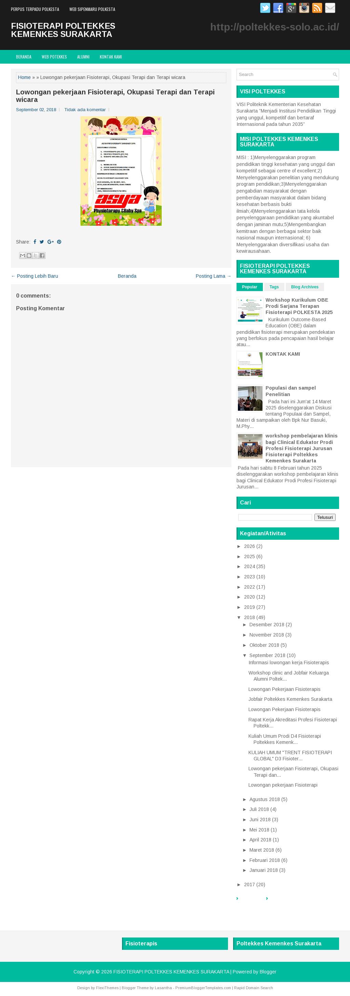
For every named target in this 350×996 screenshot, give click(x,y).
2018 (249, 617)
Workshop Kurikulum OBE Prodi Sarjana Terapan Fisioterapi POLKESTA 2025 (299, 306)
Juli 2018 (259, 809)
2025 (249, 556)
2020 (249, 597)
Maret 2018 (262, 850)
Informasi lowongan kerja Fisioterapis (288, 662)
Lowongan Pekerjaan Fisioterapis (284, 689)
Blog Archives (305, 287)
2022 (249, 587)
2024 (249, 566)
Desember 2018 (267, 624)
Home (24, 77)
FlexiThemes (107, 988)
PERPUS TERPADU (290, 902)
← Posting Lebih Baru (34, 276)
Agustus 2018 (265, 799)
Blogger (268, 971)
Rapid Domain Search (253, 988)
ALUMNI (83, 57)
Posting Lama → (213, 276)
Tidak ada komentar (85, 109)
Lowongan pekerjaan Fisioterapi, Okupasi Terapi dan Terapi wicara (115, 95)
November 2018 (267, 635)
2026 (249, 546)
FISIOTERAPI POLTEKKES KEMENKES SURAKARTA (63, 30)
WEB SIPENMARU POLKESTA (92, 9)
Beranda (23, 57)
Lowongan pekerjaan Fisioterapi (283, 785)
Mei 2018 (259, 830)
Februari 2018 (265, 860)
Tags (274, 287)
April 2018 (260, 839)
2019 (249, 607)
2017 (249, 884)
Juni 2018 (260, 819)
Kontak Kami (111, 57)
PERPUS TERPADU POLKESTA (35, 9)
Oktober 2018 (264, 645)
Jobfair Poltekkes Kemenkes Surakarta (290, 699)
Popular (249, 287)
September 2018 (267, 655)
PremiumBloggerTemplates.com (203, 988)
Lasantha (163, 988)
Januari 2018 (264, 870)
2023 (249, 576)
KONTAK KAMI (283, 354)
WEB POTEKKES (54, 57)
